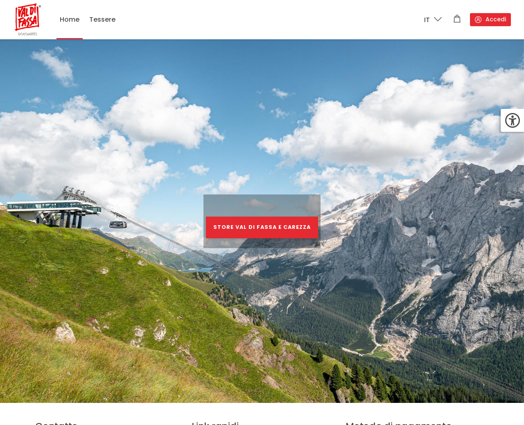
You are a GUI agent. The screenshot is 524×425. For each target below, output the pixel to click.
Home (69, 19)
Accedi (490, 19)
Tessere (102, 19)
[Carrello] (457, 19)
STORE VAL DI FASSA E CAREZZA (262, 227)
